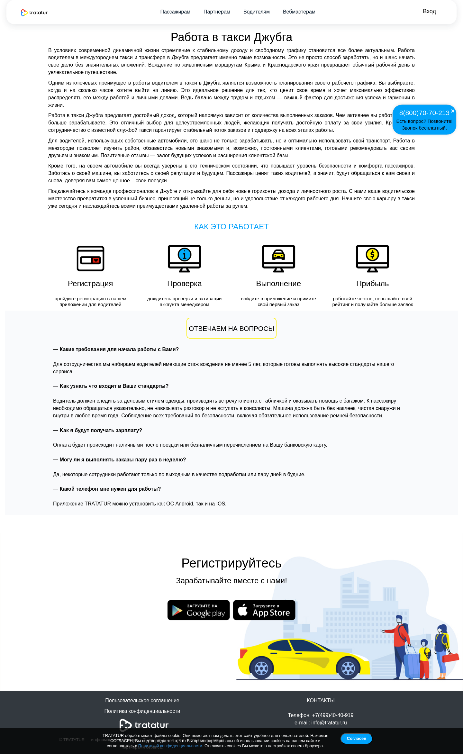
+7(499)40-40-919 (333, 715)
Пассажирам (175, 11)
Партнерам (217, 11)
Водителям (256, 11)
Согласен (356, 738)
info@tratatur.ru (329, 722)
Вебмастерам (299, 11)
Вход (429, 11)
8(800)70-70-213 (424, 112)
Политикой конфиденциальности (170, 745)
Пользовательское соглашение (142, 700)
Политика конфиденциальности (142, 711)
